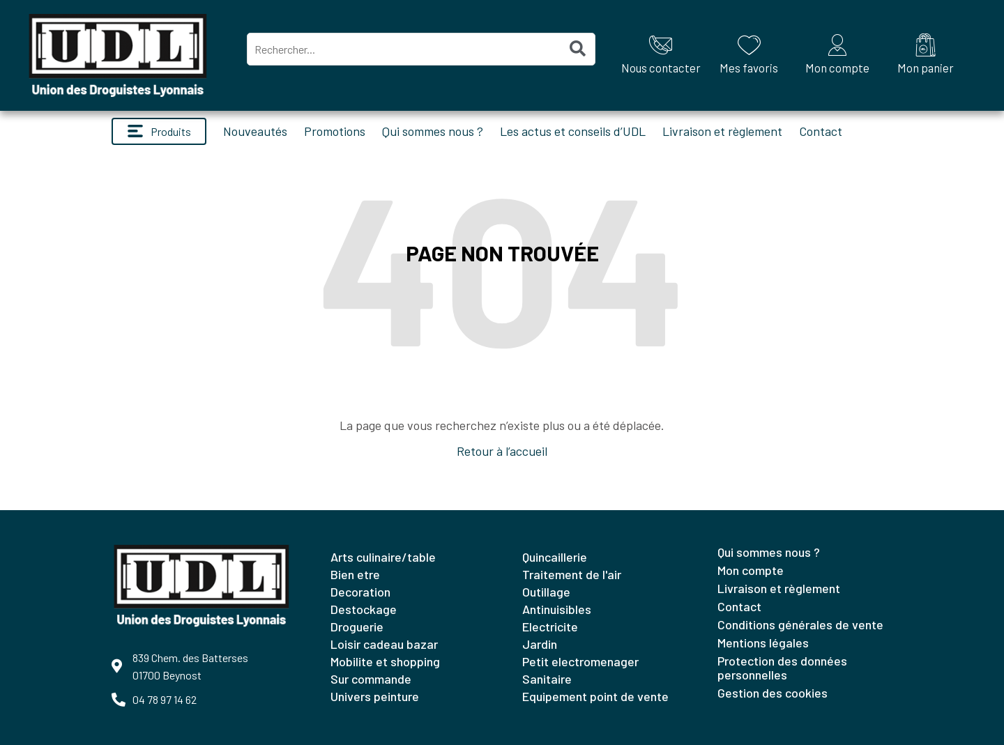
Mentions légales (763, 642)
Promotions (334, 131)
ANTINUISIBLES (556, 609)
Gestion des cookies (772, 692)
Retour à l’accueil (502, 451)
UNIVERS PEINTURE (374, 696)
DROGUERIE (356, 626)
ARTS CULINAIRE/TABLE (383, 556)
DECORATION (360, 591)
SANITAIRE (547, 678)
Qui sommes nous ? (432, 131)
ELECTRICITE (550, 626)
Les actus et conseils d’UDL (573, 131)
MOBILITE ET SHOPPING (385, 661)
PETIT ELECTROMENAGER (580, 661)
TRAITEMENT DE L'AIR (571, 574)
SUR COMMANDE (370, 678)
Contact (820, 131)
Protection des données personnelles (782, 667)
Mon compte (750, 570)
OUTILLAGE (546, 591)
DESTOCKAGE (363, 609)
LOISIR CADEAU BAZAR (384, 644)
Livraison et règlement (722, 131)
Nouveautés (255, 131)
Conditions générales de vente (800, 624)
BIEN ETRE (355, 574)
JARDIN (539, 644)
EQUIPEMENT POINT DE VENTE (595, 696)
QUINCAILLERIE (554, 556)
